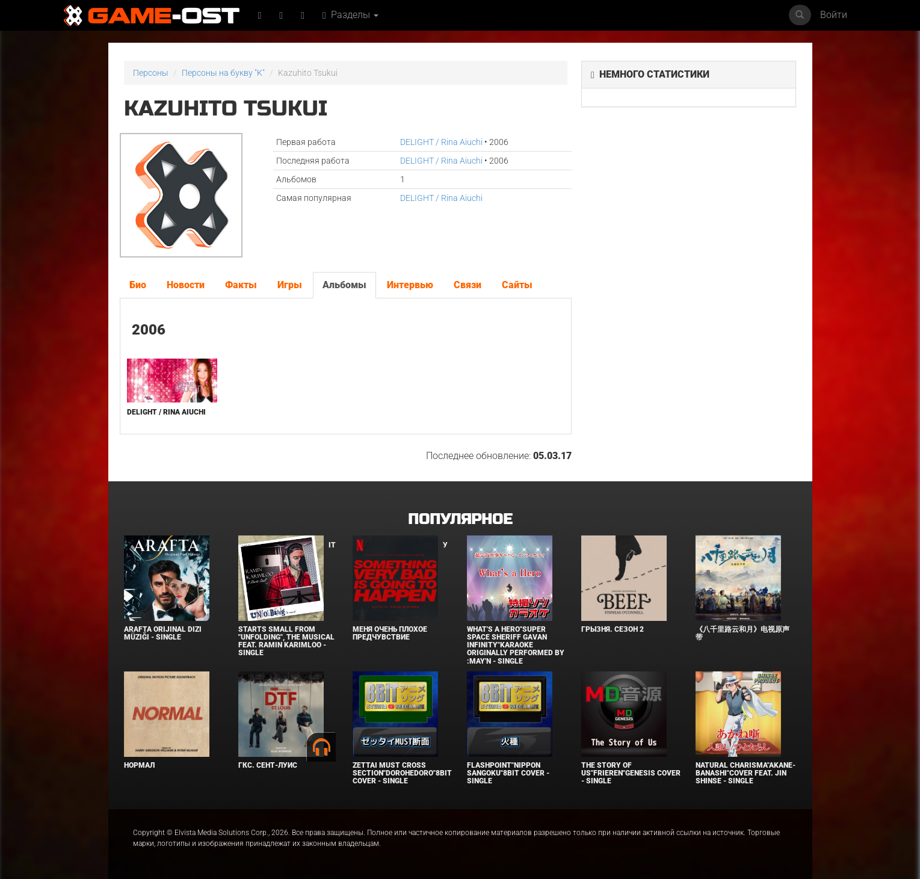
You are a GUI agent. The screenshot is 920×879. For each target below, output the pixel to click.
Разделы (350, 14)
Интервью (410, 285)
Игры (289, 285)
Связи (467, 285)
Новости (186, 285)
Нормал (139, 765)
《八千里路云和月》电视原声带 (742, 633)
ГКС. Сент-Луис (267, 765)
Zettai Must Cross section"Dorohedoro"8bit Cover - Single (402, 773)
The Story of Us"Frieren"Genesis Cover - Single (631, 773)
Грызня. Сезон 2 (612, 629)
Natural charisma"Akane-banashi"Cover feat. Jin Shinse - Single (745, 773)
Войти (833, 14)
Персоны (150, 73)
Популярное (460, 519)
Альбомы (344, 285)
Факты (241, 285)
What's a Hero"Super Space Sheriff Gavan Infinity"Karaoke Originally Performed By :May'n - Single (515, 645)
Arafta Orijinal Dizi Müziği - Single (163, 633)
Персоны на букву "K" (223, 73)
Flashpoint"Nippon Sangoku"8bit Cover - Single (508, 773)
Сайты (517, 285)
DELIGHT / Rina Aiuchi (441, 142)
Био (137, 285)
